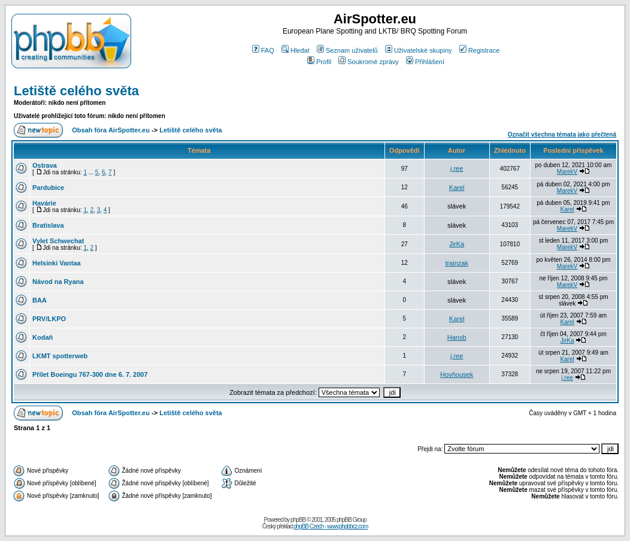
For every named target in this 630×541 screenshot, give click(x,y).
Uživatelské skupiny (418, 50)
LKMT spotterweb (59, 355)
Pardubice (48, 187)
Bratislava (48, 225)
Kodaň (42, 337)
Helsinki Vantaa (56, 263)
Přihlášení (425, 61)
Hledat (295, 50)
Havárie (44, 203)
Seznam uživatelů (347, 50)
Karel (457, 187)
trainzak (456, 263)
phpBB (297, 519)
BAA (39, 300)
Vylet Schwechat (58, 240)
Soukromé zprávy (368, 61)
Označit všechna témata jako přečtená (562, 134)
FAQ (263, 50)
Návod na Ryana (58, 281)
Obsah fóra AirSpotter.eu (111, 130)
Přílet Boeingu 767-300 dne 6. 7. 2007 (90, 374)
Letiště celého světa (76, 90)
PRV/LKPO (49, 318)
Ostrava (44, 165)
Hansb (457, 337)
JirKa (456, 243)
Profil (319, 61)
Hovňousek (456, 374)
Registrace (479, 50)
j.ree (456, 168)
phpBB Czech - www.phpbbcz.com (330, 526)
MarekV (567, 171)
